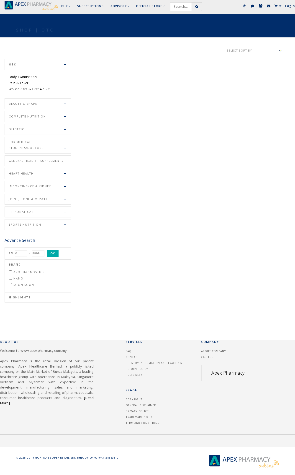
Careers (207, 357)
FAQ (128, 351)
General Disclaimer (141, 405)
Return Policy (137, 369)
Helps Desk (134, 374)
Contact (132, 357)
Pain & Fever (18, 83)
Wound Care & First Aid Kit (29, 89)
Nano (16, 278)
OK (52, 253)
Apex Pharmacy (227, 373)
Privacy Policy (137, 411)
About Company (213, 351)
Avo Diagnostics (26, 272)
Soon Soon (21, 285)
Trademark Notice (140, 417)
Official (150, 6)
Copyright (134, 399)
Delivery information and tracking (154, 363)
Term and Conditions (142, 423)
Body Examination (23, 77)
